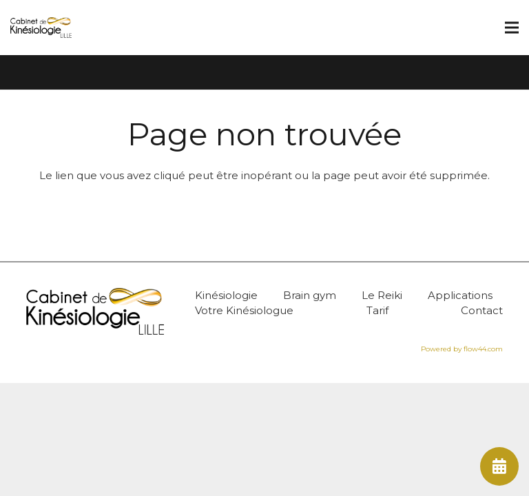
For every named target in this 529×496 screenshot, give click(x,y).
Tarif (377, 310)
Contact (482, 310)
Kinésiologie (226, 295)
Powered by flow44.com (462, 348)
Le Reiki (382, 295)
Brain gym (309, 295)
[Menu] (512, 27)
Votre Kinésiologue (244, 310)
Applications (460, 295)
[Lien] (41, 27)
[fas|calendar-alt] (499, 466)
